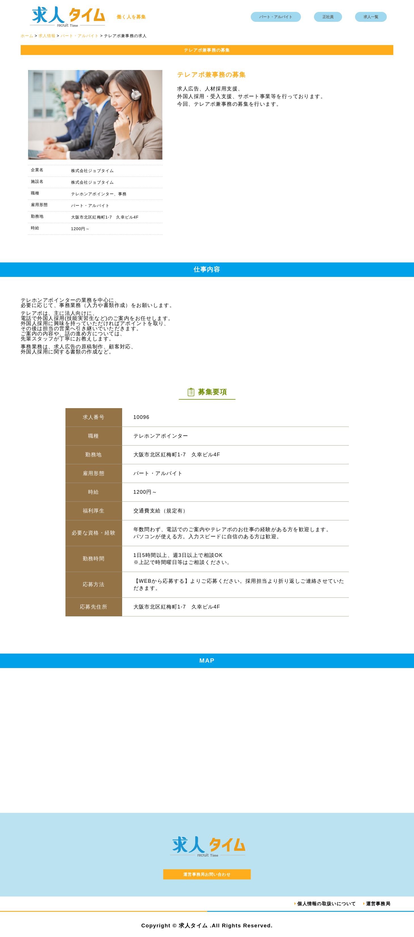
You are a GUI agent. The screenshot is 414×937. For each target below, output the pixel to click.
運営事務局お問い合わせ (206, 874)
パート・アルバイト (275, 17)
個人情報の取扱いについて (326, 903)
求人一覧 (371, 17)
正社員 (328, 17)
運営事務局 (378, 903)
